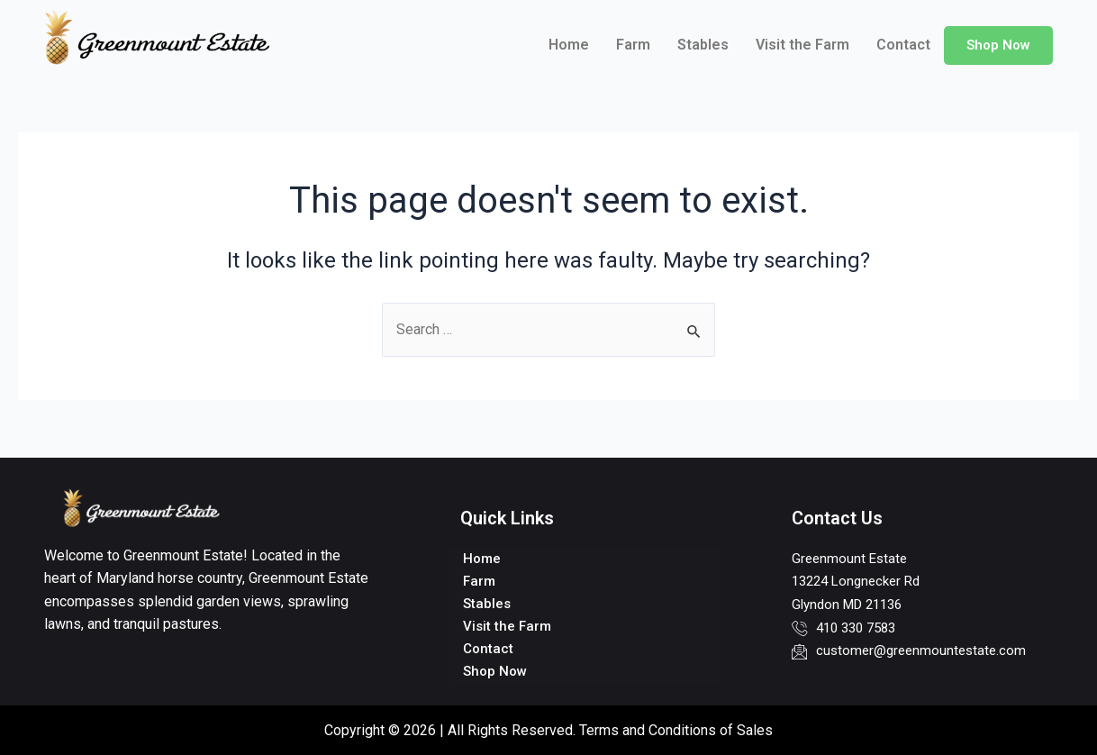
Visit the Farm (802, 44)
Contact (903, 44)
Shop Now (998, 45)
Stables (703, 44)
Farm (633, 44)
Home (568, 44)
